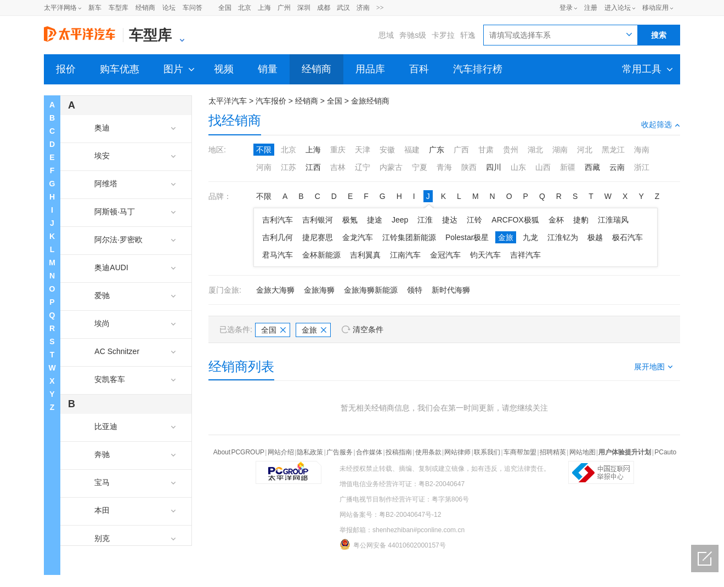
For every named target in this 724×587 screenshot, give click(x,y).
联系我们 (487, 452)
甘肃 (486, 149)
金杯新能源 (321, 254)
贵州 (510, 149)
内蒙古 (391, 167)
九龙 (530, 237)
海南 (641, 149)
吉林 (338, 167)
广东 (436, 149)
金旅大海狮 (275, 290)
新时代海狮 (451, 290)
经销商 (145, 8)
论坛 (169, 8)
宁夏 (419, 167)
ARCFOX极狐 (515, 219)
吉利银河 (317, 219)
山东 (518, 167)
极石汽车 (627, 237)
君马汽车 (277, 254)
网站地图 (582, 452)
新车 (94, 8)
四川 (493, 167)
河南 (264, 167)
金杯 (556, 219)
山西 (543, 167)
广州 (284, 8)
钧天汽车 (485, 254)
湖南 (560, 149)
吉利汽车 (277, 219)
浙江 (641, 167)
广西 (461, 149)
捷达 (449, 219)
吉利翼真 (365, 254)
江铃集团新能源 (409, 237)
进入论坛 (617, 8)
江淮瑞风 (613, 219)
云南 (617, 167)
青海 (444, 167)
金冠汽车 (445, 254)
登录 (566, 8)
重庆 (338, 149)
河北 (584, 149)
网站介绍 (281, 452)
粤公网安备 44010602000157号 (393, 544)
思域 (386, 35)
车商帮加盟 (520, 452)
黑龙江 (613, 149)
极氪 (350, 219)
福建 (412, 149)
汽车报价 (271, 100)
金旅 (505, 237)
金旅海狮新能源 (371, 290)
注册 (590, 8)
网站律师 (457, 452)
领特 (414, 290)
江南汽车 (405, 254)
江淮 (425, 219)
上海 (264, 8)
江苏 (288, 167)
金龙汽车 (357, 237)
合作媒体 (369, 452)
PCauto (665, 452)
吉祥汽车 (525, 254)
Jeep (400, 219)
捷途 (374, 219)
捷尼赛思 (317, 237)
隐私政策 (310, 452)
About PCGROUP (238, 452)
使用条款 (428, 452)
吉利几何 (277, 237)
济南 (363, 8)
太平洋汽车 (227, 100)
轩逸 (468, 35)
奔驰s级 (412, 35)
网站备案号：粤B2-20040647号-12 (390, 514)
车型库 (118, 8)
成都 (323, 8)
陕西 (469, 167)
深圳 (303, 8)
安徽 (387, 149)
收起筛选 (660, 124)
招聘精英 (553, 452)
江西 (313, 167)
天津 (362, 149)
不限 (264, 149)
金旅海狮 (319, 290)
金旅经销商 (370, 100)
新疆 (567, 167)
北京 (244, 8)
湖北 (535, 149)
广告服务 (339, 452)
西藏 (592, 167)
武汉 (343, 8)
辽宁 (362, 167)
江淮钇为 (562, 237)
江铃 (474, 219)
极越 (595, 237)
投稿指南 (399, 452)
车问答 (192, 8)
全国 (224, 8)
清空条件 (368, 329)
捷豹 (581, 219)
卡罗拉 (443, 35)
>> (380, 8)
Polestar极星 (467, 237)
